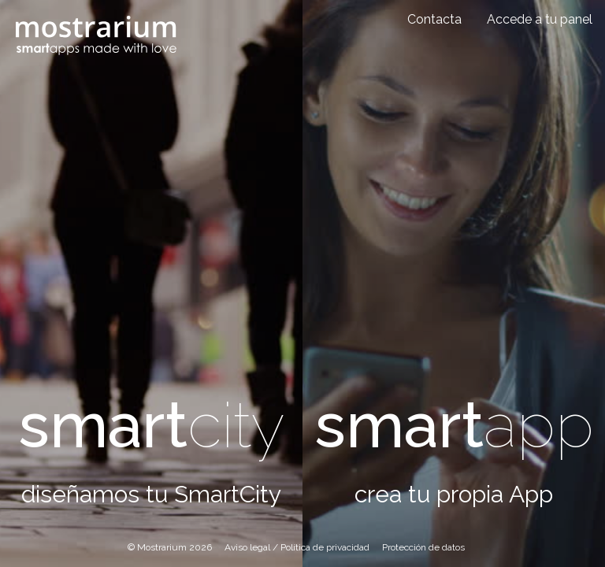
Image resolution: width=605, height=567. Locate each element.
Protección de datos (423, 547)
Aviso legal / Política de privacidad (297, 547)
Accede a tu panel (539, 19)
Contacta (434, 19)
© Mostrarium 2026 (170, 547)
